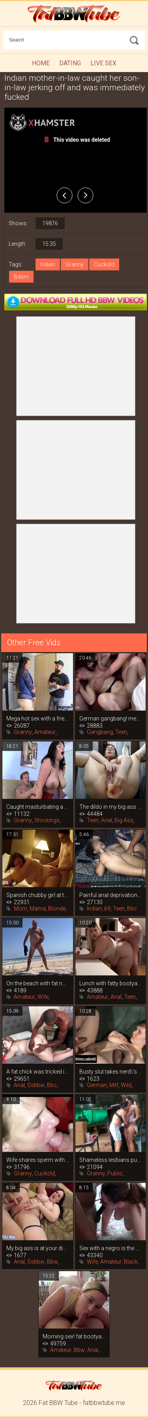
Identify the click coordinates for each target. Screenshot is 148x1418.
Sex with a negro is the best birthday (110, 1248)
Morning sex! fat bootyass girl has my (74, 1336)
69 (107, 908)
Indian (47, 264)
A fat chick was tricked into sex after (37, 1071)
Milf (113, 1085)
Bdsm (21, 277)
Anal (106, 820)
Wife (43, 997)
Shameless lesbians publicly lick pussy (110, 1160)
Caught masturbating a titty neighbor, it (37, 807)
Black (131, 1261)
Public (115, 1173)
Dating (70, 63)
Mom (20, 908)
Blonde (57, 908)
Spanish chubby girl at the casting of (37, 895)
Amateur (45, 732)
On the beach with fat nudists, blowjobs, (37, 983)
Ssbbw (36, 1085)
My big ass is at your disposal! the (37, 1248)
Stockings (47, 820)
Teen (121, 732)
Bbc (132, 908)
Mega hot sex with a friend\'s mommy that (37, 718)
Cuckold (104, 264)
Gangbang (100, 732)
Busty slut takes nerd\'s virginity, (110, 1071)
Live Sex (103, 63)
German (97, 1085)
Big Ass (123, 820)
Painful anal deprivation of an (110, 895)
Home (41, 63)
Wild (126, 1085)
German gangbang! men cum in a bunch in (110, 718)
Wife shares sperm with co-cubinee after (37, 1160)
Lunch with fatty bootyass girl (110, 983)
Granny (75, 264)
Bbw (52, 1261)
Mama (38, 908)
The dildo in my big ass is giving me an (110, 807)
